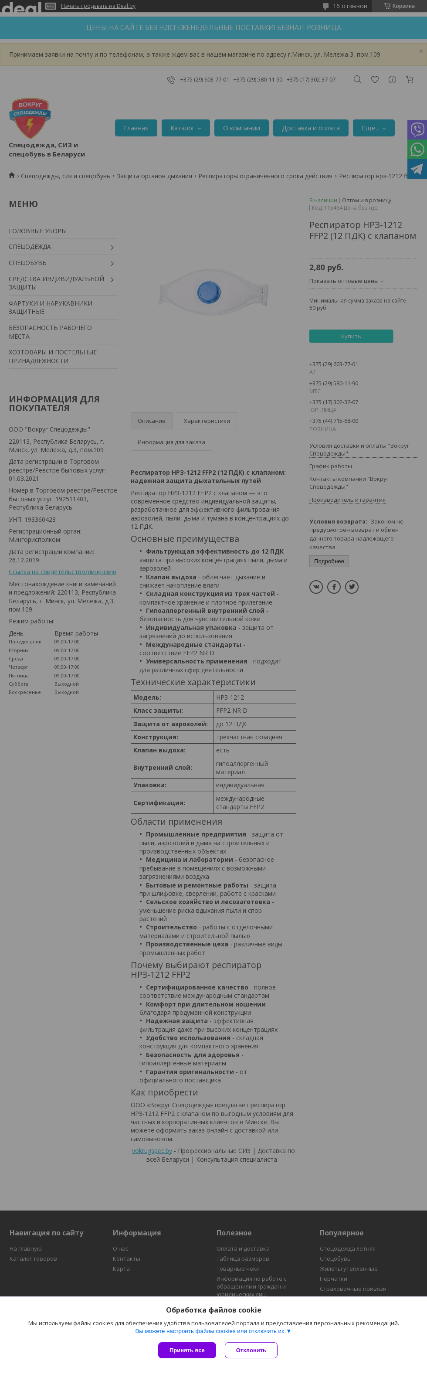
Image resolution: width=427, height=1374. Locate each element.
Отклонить (251, 1350)
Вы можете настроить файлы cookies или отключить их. (210, 1331)
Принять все (187, 1350)
